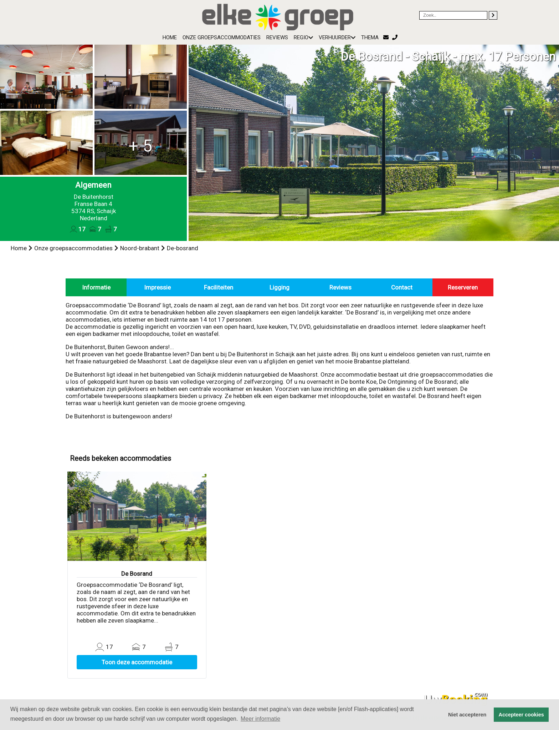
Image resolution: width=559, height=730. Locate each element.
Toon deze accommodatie (137, 662)
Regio (303, 37)
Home (170, 37)
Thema (370, 37)
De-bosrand (182, 248)
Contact (401, 287)
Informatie (96, 287)
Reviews (277, 37)
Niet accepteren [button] (467, 715)
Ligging (279, 287)
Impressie (157, 287)
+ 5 (140, 146)
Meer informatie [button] (260, 719)
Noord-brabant (139, 248)
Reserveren (463, 287)
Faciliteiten (218, 287)
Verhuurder (337, 37)
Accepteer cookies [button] (521, 715)
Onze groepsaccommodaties (222, 37)
